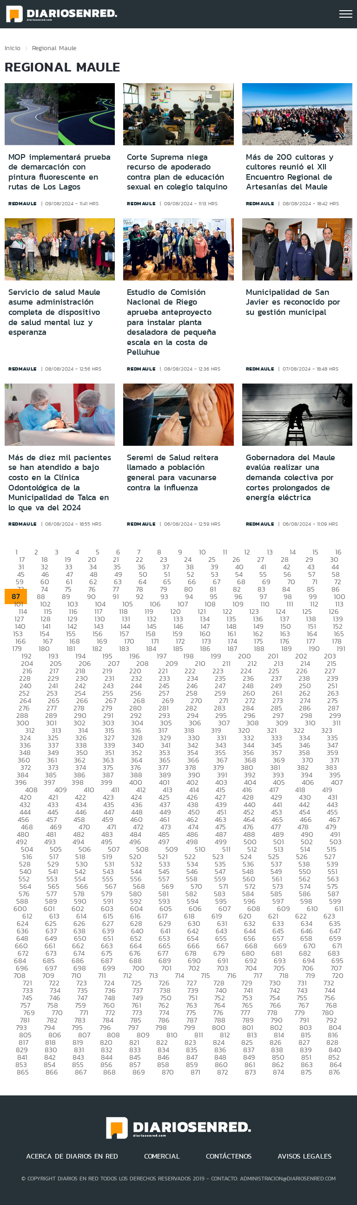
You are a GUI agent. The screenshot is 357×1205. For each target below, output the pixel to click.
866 (52, 1072)
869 (138, 1072)
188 (259, 648)
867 (80, 1072)
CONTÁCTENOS (228, 1156)
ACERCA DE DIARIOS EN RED (72, 1156)
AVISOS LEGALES (304, 1156)
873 (250, 1072)
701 (166, 968)
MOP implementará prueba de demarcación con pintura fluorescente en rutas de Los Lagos (59, 172)
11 (225, 552)
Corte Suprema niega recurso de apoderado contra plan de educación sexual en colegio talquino (177, 172)
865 (23, 1072)
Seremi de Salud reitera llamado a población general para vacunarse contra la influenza (172, 472)
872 (222, 1072)
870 (168, 1072)
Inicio (12, 48)
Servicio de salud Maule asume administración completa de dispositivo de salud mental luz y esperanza (54, 312)
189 (286, 648)
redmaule (22, 203)
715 (205, 975)
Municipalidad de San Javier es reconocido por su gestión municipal (293, 302)
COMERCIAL (162, 1156)
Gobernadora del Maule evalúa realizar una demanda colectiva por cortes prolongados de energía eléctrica (290, 477)
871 (195, 1072)
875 (306, 1072)
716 (232, 975)
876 (334, 1072)
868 (109, 1072)
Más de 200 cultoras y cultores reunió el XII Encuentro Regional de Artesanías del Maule (290, 172)
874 (278, 1072)
